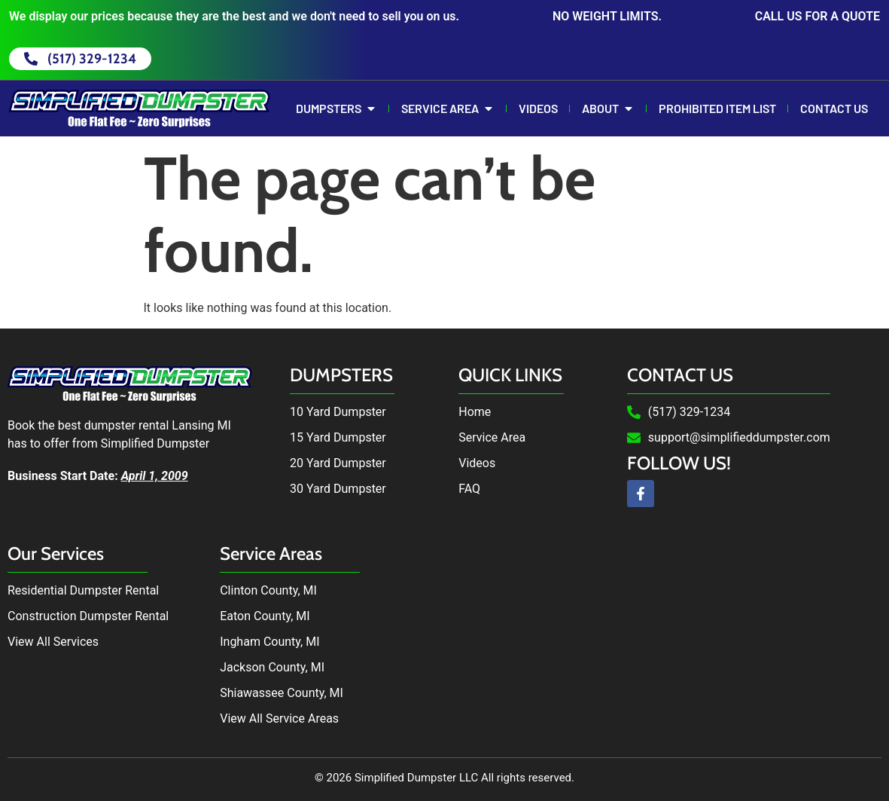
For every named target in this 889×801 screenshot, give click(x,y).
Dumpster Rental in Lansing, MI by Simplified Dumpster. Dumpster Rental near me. (656, 635)
